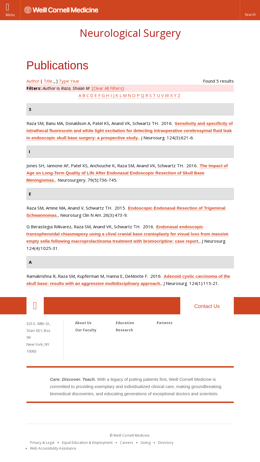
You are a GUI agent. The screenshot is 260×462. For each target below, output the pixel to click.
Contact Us (207, 306)
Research (124, 330)
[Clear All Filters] (108, 88)
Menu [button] (10, 14)
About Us (83, 322)
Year (74, 81)
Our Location (35, 305)
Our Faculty (85, 330)
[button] (250, 10)
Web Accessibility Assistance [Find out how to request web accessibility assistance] (53, 448)
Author (33, 81)
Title (47, 81)
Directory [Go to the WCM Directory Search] (165, 442)
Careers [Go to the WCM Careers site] (126, 442)
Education (125, 322)
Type (64, 81)
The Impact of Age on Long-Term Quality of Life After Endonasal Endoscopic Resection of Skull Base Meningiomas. (127, 172)
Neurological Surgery (130, 33)
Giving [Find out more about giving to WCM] (146, 442)
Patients (164, 322)
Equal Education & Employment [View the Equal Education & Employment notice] (87, 442)
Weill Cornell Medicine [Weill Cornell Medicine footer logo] (130, 414)
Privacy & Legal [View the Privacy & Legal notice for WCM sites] (42, 442)
